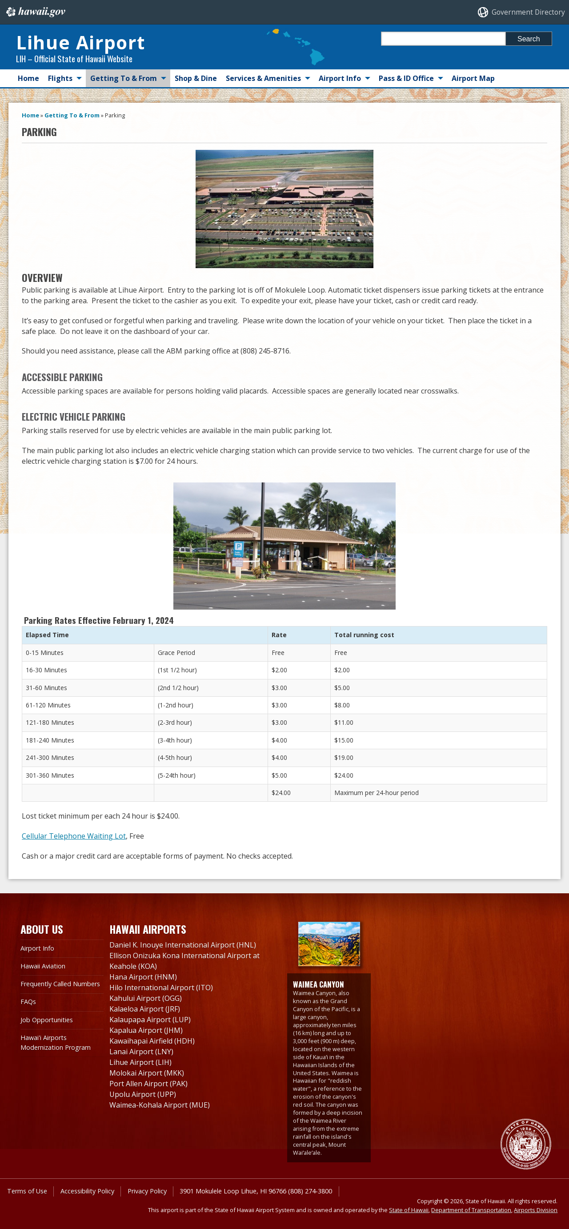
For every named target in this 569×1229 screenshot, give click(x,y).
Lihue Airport (80, 42)
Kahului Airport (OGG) (145, 998)
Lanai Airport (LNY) (141, 1051)
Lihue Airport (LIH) (140, 1062)
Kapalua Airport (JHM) (146, 1030)
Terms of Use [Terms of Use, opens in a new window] (27, 1191)
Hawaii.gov (35, 12)
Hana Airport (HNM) (143, 977)
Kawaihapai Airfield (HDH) (152, 1041)
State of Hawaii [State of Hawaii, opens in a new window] (409, 1210)
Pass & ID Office (406, 78)
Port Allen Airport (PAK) (148, 1083)
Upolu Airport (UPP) (142, 1094)
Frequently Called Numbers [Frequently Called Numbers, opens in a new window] (60, 984)
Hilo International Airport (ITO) (161, 987)
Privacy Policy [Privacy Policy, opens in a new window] (147, 1191)
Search (528, 39)
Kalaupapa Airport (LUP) (150, 1019)
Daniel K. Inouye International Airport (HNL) (182, 945)
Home (28, 78)
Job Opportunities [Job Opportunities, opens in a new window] (46, 1020)
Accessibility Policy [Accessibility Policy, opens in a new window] (87, 1191)
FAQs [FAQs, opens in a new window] (28, 1001)
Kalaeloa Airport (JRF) (144, 1009)
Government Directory (528, 12)
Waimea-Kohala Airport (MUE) (159, 1105)
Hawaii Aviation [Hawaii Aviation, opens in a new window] (42, 966)
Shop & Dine (196, 78)
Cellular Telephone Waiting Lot (74, 836)
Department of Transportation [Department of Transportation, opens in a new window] (471, 1210)
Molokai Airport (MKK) (146, 1073)
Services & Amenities (263, 78)
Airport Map (473, 78)
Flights (60, 78)
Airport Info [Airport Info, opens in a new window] (37, 948)
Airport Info (340, 78)
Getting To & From (123, 78)
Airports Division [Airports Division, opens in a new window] (535, 1210)
